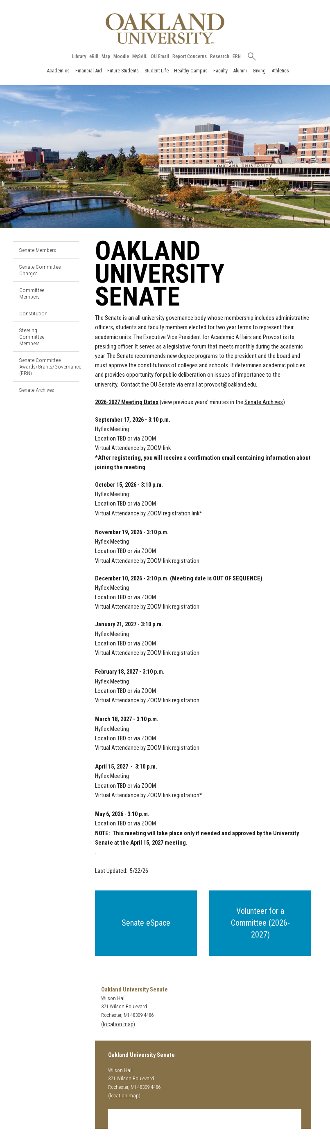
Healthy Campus (191, 70)
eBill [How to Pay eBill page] (93, 56)
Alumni (240, 70)
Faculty (220, 70)
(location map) (118, 1024)
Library (79, 56)
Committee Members (31, 293)
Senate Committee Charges (40, 270)
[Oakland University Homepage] (165, 28)
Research (219, 56)
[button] (146, 923)
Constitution (33, 313)
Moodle (121, 56)
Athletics (280, 70)
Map (106, 56)
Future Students (123, 70)
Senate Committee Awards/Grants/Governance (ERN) (49, 366)
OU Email (160, 56)
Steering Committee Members (31, 336)
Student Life (157, 70)
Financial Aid (88, 70)
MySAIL (139, 56)
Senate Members (37, 250)
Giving (259, 70)
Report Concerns (189, 56)
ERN (237, 56)
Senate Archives (36, 390)
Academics (58, 70)
